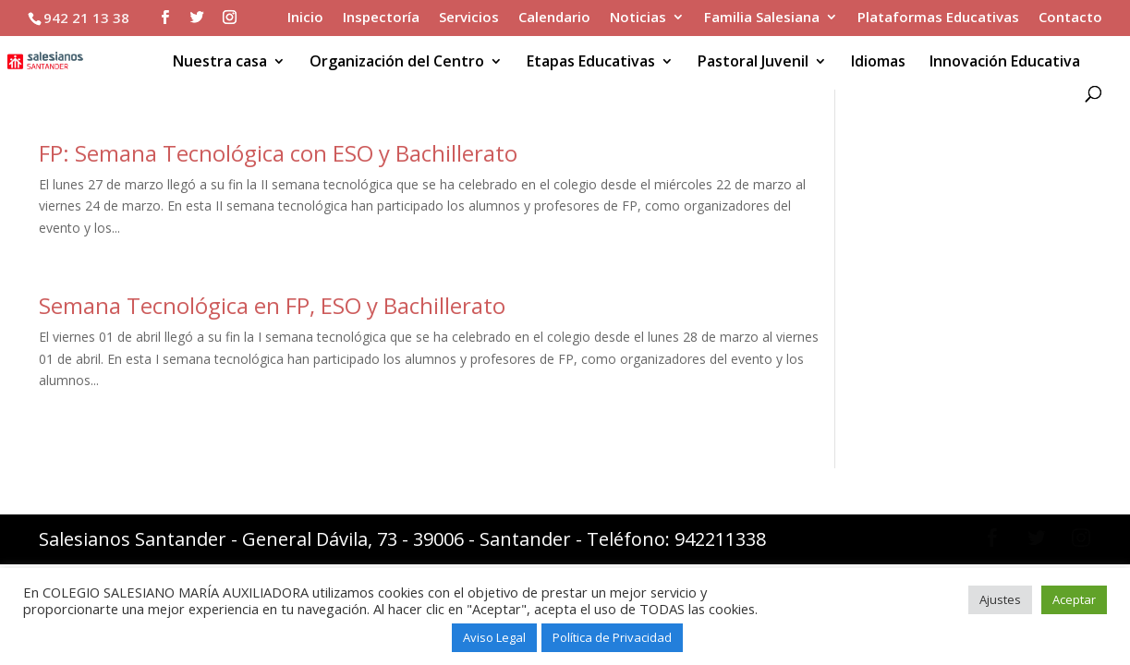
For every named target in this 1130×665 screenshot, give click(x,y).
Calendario (554, 18)
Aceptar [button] (1074, 599)
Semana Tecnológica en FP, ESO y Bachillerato (272, 305)
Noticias (638, 18)
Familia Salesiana (762, 18)
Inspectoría (381, 18)
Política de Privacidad (612, 637)
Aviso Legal (494, 637)
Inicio (305, 18)
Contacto (1070, 18)
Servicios (469, 18)
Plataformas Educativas (938, 18)
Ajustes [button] (1000, 599)
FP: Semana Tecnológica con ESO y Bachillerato (278, 153)
